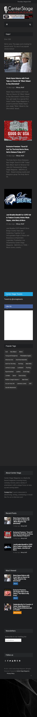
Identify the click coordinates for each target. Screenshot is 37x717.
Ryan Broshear (9, 371)
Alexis (21, 351)
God (6, 351)
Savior (14, 375)
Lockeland (20, 367)
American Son (9, 359)
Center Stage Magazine (23, 671)
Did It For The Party (10, 363)
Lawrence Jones (21, 383)
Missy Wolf (20, 87)
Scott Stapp (26, 371)
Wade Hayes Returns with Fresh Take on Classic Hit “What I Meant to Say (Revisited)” (18, 81)
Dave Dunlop (22, 375)
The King (28, 367)
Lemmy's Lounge (10, 367)
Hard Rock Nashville (21, 359)
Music (15, 583)
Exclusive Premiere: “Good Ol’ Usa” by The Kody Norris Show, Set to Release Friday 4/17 (17, 149)
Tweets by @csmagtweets (13, 299)
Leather (18, 371)
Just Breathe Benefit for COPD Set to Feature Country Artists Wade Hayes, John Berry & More (18, 217)
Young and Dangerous (11, 355)
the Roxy (20, 363)
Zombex (7, 375)
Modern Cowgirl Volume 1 (12, 379)
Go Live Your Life (9, 383)
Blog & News (17, 612)
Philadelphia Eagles (25, 355)
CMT (30, 383)
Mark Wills (28, 363)
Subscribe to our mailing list (15, 637)
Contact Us (8, 492)
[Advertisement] (19, 275)
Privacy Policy (10, 673)
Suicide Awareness (10, 387)
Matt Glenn (25, 379)
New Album (13, 351)
